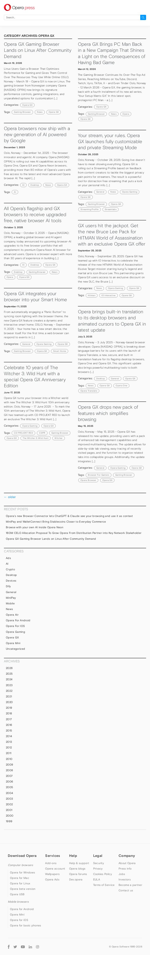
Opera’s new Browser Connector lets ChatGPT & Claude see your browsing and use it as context (69, 516)
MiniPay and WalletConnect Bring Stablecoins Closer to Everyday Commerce (56, 521)
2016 (9, 724)
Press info (125, 868)
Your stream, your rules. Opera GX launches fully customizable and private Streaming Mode (110, 141)
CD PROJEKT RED (23, 433)
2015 (9, 730)
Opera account (55, 868)
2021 (9, 696)
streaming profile (89, 209)
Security (98, 863)
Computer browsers (20, 865)
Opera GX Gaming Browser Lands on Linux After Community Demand (37, 50)
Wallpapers (52, 874)
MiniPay (11, 597)
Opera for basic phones (25, 925)
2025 (9, 673)
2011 (8, 753)
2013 (9, 741)
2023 (9, 685)
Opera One (121, 385)
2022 (9, 690)
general (100, 192)
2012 (9, 747)
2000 (9, 815)
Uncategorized (15, 648)
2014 (9, 736)
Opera (125, 114)
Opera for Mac (19, 877)
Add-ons (50, 863)
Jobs (122, 874)
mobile (10, 603)
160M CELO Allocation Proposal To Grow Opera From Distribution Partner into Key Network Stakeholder (73, 532)
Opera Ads (52, 879)
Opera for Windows (22, 872)
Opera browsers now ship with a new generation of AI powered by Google (37, 134)
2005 (9, 787)
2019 (9, 707)
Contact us (126, 890)
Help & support (79, 863)
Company (127, 856)
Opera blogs (77, 868)
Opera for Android (18, 620)
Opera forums (78, 874)
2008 (9, 770)
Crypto (10, 569)
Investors (125, 879)
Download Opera (22, 856)
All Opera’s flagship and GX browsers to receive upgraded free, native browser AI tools (35, 214)
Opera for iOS (15, 626)
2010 (9, 758)
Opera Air (12, 614)
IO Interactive (108, 295)
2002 (9, 804)
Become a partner (130, 884)
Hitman (91, 295)
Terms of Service (104, 884)
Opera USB (17, 894)
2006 (9, 781)
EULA (96, 879)
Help (73, 856)
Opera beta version (22, 888)
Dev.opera (76, 879)
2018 (9, 713)
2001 (9, 810)
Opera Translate (88, 391)
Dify (8, 586)
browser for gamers (98, 475)
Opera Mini (13, 643)
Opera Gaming (129, 192)
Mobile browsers (18, 901)
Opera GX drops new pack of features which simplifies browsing (108, 413)
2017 (9, 719)
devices (11, 580)
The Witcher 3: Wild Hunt (35, 438)
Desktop (34, 185)
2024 (9, 679)
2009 (9, 764)
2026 (9, 668)
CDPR (42, 433)
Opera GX (27, 105)
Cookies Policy (102, 874)
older (10, 497)
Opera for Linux (20, 883)
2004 (9, 793)
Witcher (58, 438)
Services (52, 856)
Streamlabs (110, 209)
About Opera (127, 863)
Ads (8, 558)
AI (23, 185)
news (39, 112)
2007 (9, 775)
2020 (9, 702)
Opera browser (88, 480)
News (48, 185)
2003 (9, 798)
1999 (9, 821)
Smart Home (59, 351)
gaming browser (22, 112)
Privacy (98, 868)
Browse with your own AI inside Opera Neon (34, 527)
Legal (98, 856)
